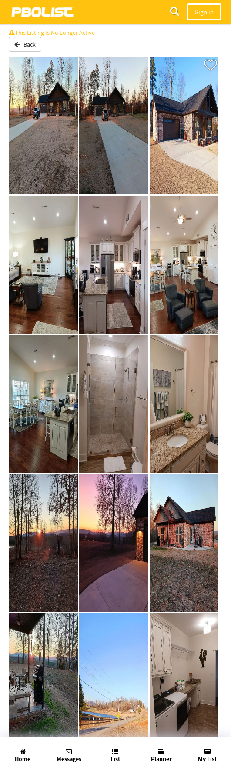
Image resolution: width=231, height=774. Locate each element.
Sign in (204, 12)
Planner (161, 755)
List (115, 755)
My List (207, 755)
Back (25, 44)
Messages (69, 755)
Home (22, 755)
